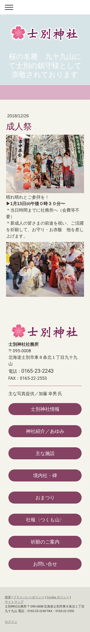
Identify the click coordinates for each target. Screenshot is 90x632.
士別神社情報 (45, 409)
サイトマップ (14, 602)
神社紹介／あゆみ (45, 431)
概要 (8, 597)
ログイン (11, 622)
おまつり (45, 497)
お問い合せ (45, 564)
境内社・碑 (45, 475)
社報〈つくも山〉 (45, 520)
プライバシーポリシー (28, 597)
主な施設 (45, 453)
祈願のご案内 (45, 542)
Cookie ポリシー (58, 597)
